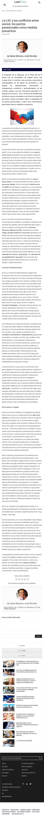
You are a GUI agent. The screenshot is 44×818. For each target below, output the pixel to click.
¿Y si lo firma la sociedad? (24, 740)
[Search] (38, 636)
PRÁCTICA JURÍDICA (27, 766)
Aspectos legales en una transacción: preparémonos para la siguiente (27, 724)
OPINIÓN (24, 776)
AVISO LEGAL (15, 810)
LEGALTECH (25, 770)
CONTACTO (5, 810)
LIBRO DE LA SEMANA (8, 770)
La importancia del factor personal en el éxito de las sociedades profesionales (26, 689)
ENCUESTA (5, 766)
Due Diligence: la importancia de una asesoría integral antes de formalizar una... (27, 663)
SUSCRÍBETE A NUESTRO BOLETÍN (11, 787)
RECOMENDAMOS (7, 796)
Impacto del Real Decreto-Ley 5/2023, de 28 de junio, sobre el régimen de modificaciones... (25, 680)
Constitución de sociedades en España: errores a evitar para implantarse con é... (25, 715)
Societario (19, 10)
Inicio (3, 10)
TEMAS (4, 763)
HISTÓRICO (5, 790)
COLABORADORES (7, 784)
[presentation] (22, 645)
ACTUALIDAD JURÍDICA (28, 763)
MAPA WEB (35, 810)
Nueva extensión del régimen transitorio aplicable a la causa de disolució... (26, 733)
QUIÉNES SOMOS (25, 810)
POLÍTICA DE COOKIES (9, 812)
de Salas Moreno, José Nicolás (22, 56)
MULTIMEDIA (5, 773)
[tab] (22, 645)
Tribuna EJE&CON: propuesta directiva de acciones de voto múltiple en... (25, 698)
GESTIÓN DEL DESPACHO (28, 773)
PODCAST (4, 776)
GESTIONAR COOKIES (23, 812)
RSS (3, 793)
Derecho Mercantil (10, 10)
